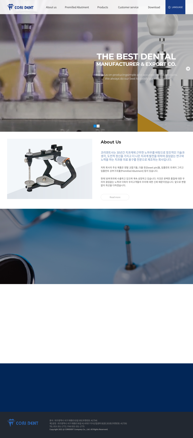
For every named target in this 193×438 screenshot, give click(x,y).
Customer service (128, 7)
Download (154, 7)
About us (51, 7)
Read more (115, 197)
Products (102, 7)
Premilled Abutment (77, 7)
